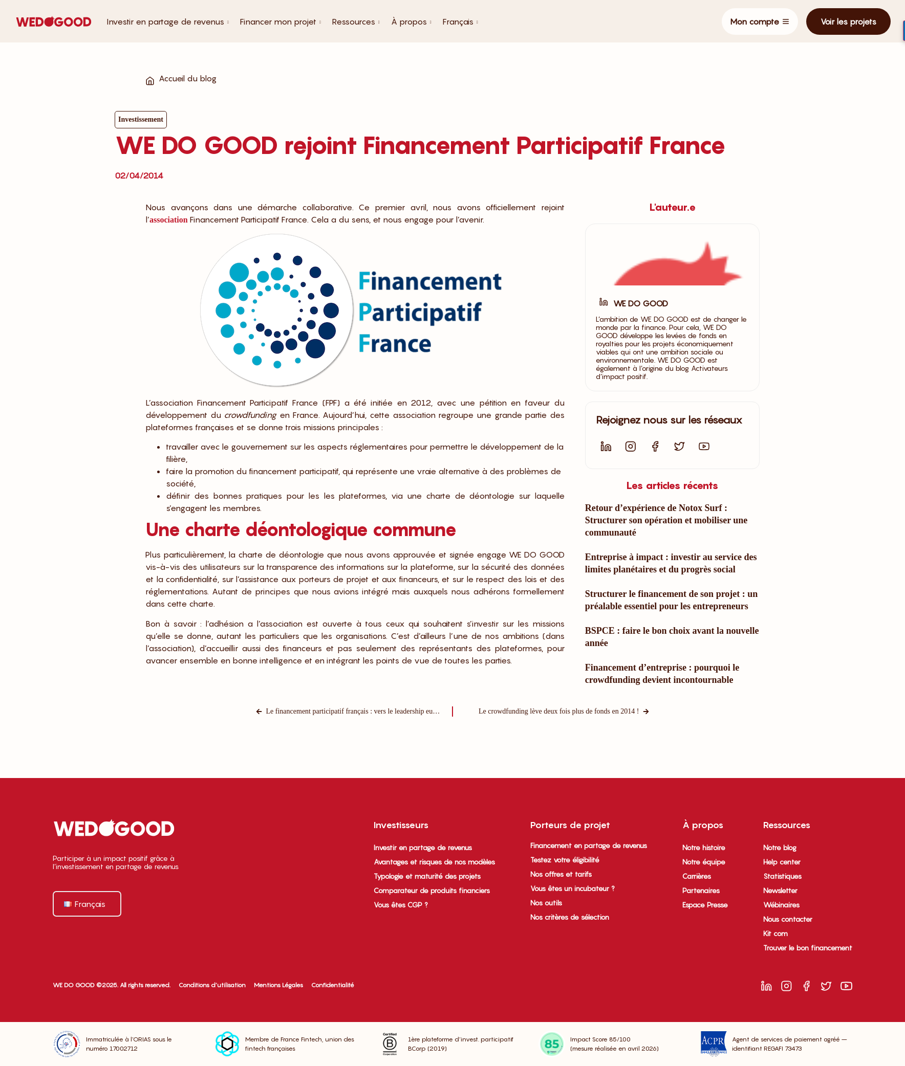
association (168, 219)
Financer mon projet (280, 21)
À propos (411, 21)
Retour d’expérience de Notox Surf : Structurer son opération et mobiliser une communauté (666, 520)
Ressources (356, 21)
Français (460, 21)
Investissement (140, 119)
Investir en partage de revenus (167, 21)
